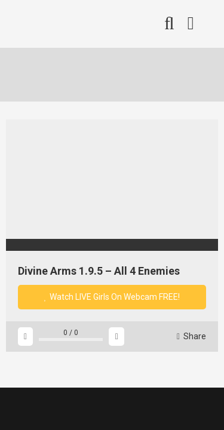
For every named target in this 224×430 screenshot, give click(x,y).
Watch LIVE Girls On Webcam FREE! (112, 297)
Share (191, 336)
